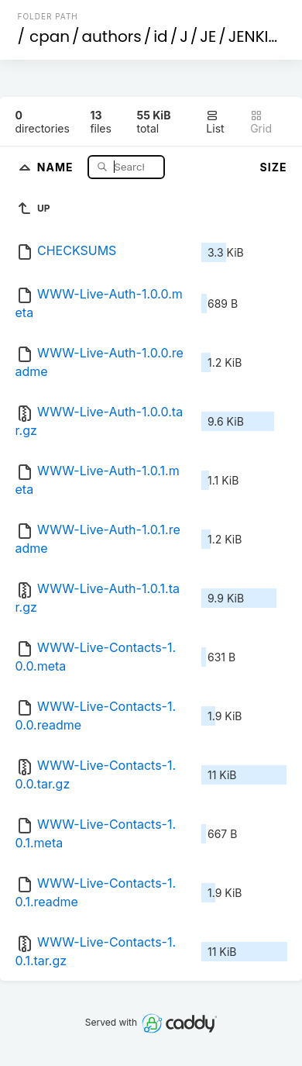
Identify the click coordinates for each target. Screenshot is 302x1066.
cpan (49, 36)
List (215, 122)
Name (57, 166)
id (160, 36)
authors (112, 36)
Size (273, 167)
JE (208, 36)
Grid (261, 122)
